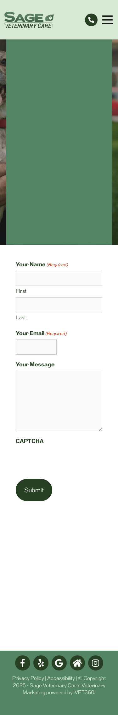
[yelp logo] (40, 663)
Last (21, 317)
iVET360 (84, 692)
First (21, 291)
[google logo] (59, 663)
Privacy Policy (28, 678)
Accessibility (61, 678)
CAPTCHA (30, 441)
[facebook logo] (22, 663)
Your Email (41, 333)
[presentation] (63, 459)
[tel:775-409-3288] (91, 20)
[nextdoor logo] (77, 663)
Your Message (35, 364)
